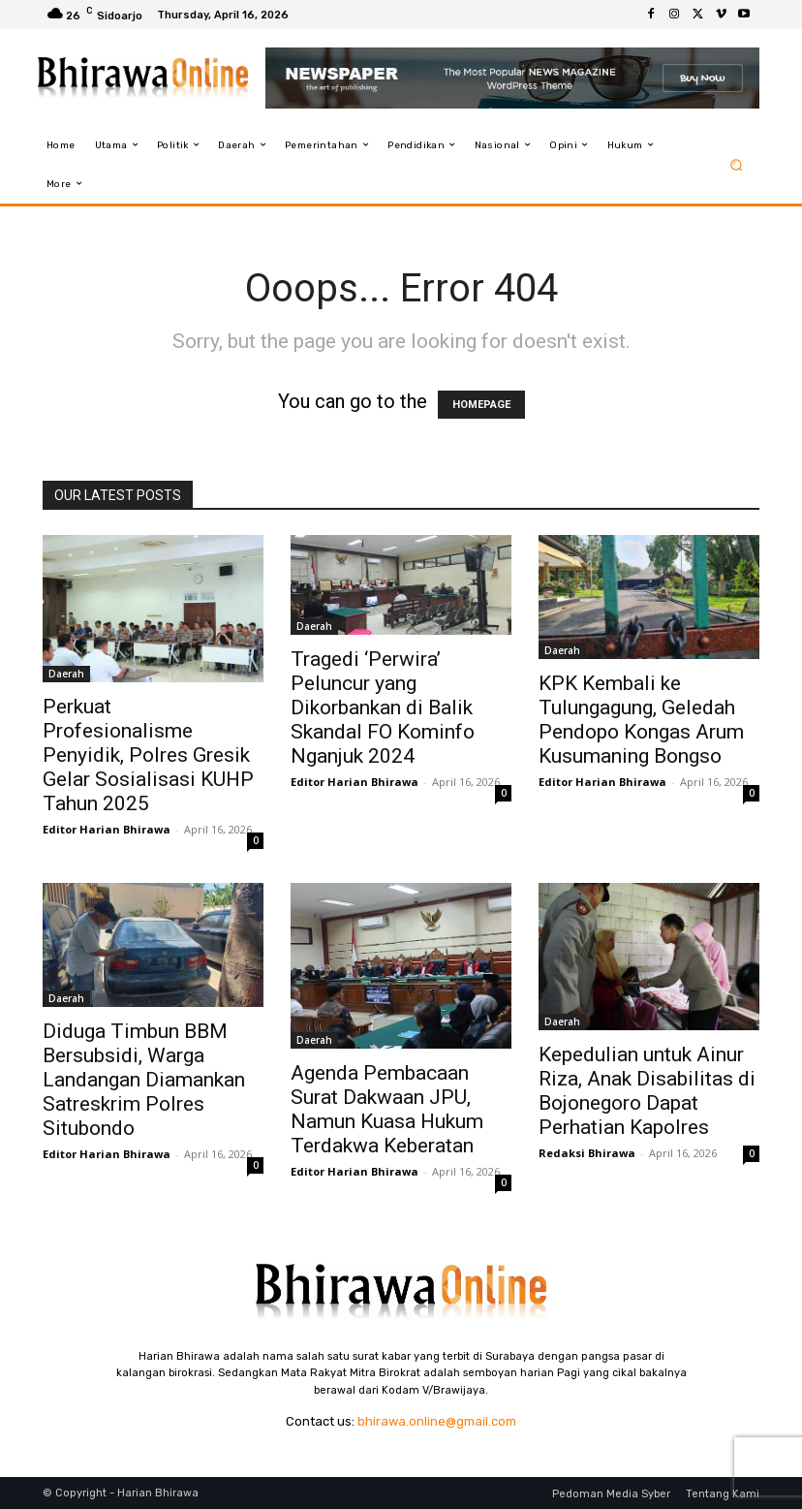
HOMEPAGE (481, 404)
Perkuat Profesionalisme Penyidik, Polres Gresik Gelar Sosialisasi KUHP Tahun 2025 (148, 755)
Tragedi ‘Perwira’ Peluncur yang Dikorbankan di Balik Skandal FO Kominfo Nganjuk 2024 (383, 707)
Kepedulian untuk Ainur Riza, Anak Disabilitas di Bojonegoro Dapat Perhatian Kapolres (647, 1091)
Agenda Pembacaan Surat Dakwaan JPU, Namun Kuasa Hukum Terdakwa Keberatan (387, 1109)
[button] (737, 164)
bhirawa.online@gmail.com (436, 1421)
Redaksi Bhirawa (587, 1153)
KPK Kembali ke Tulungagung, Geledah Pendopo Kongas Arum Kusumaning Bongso (641, 720)
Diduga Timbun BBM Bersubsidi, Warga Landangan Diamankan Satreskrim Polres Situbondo (144, 1080)
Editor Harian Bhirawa (106, 829)
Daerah (66, 673)
